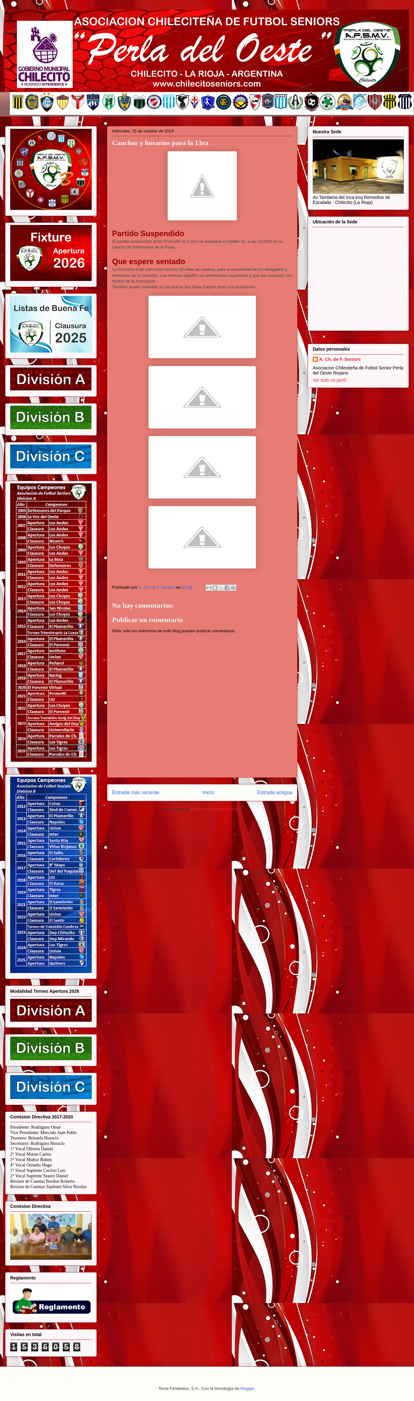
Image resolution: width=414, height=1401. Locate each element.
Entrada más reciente (135, 792)
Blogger (247, 1388)
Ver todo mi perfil (329, 380)
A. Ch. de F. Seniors (340, 359)
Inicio (208, 792)
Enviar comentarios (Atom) (215, 809)
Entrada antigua (274, 792)
